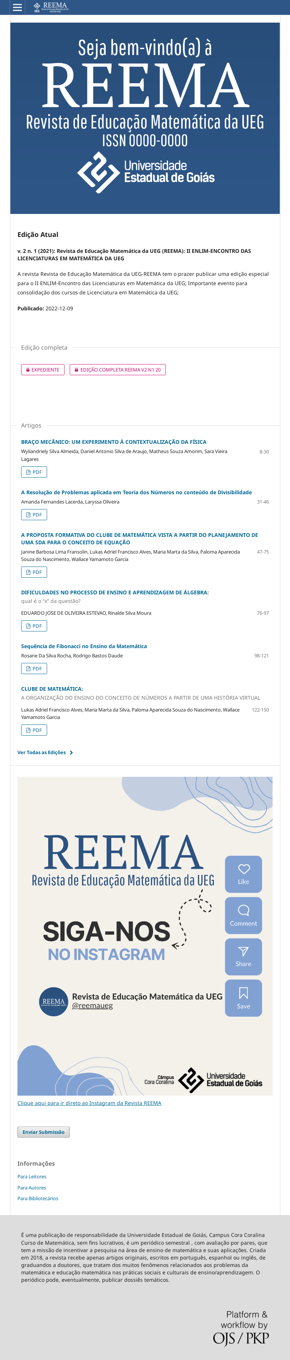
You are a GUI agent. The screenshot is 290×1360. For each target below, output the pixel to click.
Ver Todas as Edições (41, 752)
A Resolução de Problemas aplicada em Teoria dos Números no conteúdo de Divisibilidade (136, 492)
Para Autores (31, 1187)
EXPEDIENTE (40, 369)
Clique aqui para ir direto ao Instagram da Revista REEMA (89, 1102)
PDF (37, 472)
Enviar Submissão (44, 1132)
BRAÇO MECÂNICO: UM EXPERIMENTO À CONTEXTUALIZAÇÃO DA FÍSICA (114, 441)
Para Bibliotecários (37, 1198)
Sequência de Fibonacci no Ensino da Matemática (84, 646)
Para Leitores (31, 1176)
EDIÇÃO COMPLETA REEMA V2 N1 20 (115, 369)
